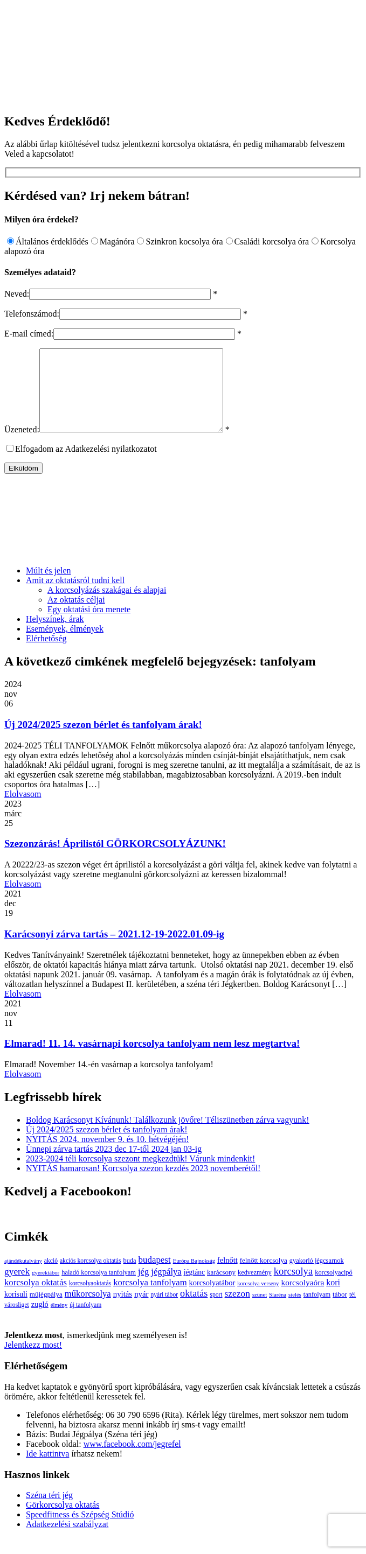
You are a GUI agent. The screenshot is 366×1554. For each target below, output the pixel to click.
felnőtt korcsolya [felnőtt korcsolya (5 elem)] (263, 1276)
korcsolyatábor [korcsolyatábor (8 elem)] (212, 1298)
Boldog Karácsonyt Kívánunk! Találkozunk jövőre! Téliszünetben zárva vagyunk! (167, 1135)
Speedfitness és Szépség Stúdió (80, 1530)
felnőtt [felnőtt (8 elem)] (227, 1276)
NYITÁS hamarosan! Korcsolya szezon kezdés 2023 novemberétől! (143, 1184)
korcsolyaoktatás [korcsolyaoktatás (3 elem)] (90, 1299)
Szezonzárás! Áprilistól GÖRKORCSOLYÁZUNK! (115, 859)
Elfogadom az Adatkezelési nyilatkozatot (86, 465)
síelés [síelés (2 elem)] (294, 1311)
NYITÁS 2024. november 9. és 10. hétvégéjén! (107, 1155)
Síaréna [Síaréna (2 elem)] (277, 1311)
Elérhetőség (46, 654)
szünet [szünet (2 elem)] (259, 1311)
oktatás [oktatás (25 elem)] (194, 1309)
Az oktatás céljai (76, 615)
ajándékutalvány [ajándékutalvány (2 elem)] (23, 1277)
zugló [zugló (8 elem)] (40, 1320)
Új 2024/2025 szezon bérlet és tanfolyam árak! (103, 740)
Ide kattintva (47, 1469)
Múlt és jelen (48, 586)
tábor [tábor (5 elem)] (340, 1310)
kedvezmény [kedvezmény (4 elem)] (255, 1288)
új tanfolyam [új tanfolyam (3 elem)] (85, 1321)
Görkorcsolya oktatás (62, 1520)
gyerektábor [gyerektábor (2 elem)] (45, 1289)
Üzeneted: (21, 445)
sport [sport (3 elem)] (216, 1310)
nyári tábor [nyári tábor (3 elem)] (164, 1310)
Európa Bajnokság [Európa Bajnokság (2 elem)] (194, 1277)
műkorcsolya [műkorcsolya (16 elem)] (88, 1310)
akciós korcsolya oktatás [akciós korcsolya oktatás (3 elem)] (90, 1276)
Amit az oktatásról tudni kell (75, 596)
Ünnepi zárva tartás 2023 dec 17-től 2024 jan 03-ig (114, 1165)
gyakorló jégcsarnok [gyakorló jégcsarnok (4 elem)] (316, 1276)
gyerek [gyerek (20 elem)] (17, 1288)
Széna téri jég (49, 1511)
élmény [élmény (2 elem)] (59, 1321)
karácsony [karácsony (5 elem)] (221, 1288)
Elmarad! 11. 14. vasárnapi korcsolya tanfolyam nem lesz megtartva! (152, 1059)
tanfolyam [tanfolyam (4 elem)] (316, 1310)
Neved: (16, 293)
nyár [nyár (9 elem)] (141, 1310)
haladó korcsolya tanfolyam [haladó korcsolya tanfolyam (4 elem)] (98, 1288)
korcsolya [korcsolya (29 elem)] (293, 1287)
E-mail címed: (28, 333)
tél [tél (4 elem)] (352, 1310)
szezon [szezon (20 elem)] (237, 1310)
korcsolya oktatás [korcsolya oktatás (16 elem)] (35, 1298)
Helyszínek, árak (55, 635)
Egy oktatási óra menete (88, 625)
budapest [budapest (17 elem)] (155, 1276)
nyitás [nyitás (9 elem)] (122, 1310)
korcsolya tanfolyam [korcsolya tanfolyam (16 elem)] (150, 1298)
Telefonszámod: (31, 313)
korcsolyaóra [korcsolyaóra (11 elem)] (302, 1298)
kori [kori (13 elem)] (333, 1298)
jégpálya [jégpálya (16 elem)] (166, 1288)
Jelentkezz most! (33, 1361)
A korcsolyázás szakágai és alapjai (106, 606)
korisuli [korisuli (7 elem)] (15, 1310)
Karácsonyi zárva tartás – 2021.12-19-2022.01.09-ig (114, 950)
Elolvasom (22, 810)
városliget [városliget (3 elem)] (16, 1321)
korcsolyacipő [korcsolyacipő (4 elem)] (334, 1288)
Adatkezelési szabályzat (67, 1540)
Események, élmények (64, 644)
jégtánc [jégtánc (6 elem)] (194, 1288)
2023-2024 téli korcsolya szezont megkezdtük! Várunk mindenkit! (140, 1174)
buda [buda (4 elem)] (129, 1276)
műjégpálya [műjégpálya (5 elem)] (46, 1310)
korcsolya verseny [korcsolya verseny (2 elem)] (258, 1300)
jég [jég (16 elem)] (143, 1288)
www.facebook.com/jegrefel (132, 1460)
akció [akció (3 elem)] (51, 1276)
